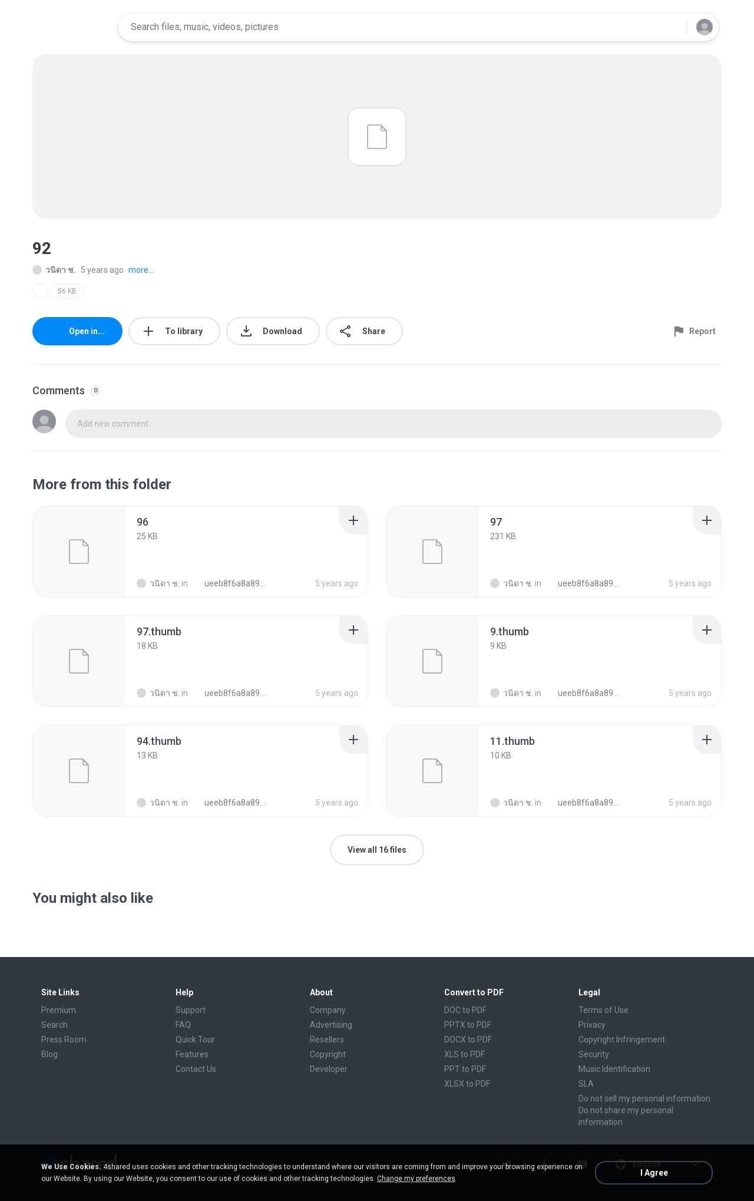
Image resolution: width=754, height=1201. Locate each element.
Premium (58, 1010)
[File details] (79, 551)
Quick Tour (195, 1039)
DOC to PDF (465, 1010)
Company (328, 1010)
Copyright (328, 1054)
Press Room (64, 1039)
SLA (586, 1083)
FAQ (183, 1025)
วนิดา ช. (54, 270)
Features (192, 1054)
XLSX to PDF (467, 1083)
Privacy (592, 1025)
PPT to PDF (465, 1069)
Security (593, 1054)
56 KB (67, 291)
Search (54, 1025)
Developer (329, 1069)
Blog (49, 1054)
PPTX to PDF (467, 1025)
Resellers (327, 1039)
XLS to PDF (464, 1054)
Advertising (331, 1025)
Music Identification (614, 1069)
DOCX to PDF (468, 1039)
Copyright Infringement (621, 1039)
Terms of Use (603, 1010)
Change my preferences (416, 1178)
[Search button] (671, 27)
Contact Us (196, 1069)
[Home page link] (71, 27)
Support (191, 1010)
